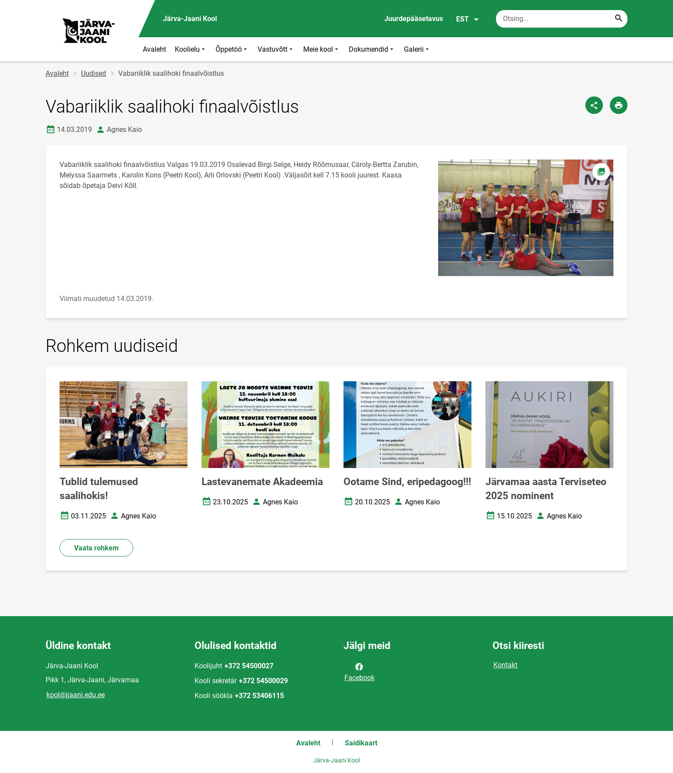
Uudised (93, 73)
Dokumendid (372, 49)
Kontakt (505, 665)
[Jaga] (594, 105)
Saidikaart (361, 743)
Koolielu (191, 49)
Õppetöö (232, 49)
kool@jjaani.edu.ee (75, 695)
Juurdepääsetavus (413, 18)
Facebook (359, 671)
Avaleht (154, 49)
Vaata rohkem (96, 548)
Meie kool (321, 49)
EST (467, 19)
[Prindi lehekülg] (618, 105)
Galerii (417, 49)
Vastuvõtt (276, 49)
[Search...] (618, 18)
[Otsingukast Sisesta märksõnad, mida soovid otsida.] (561, 19)
